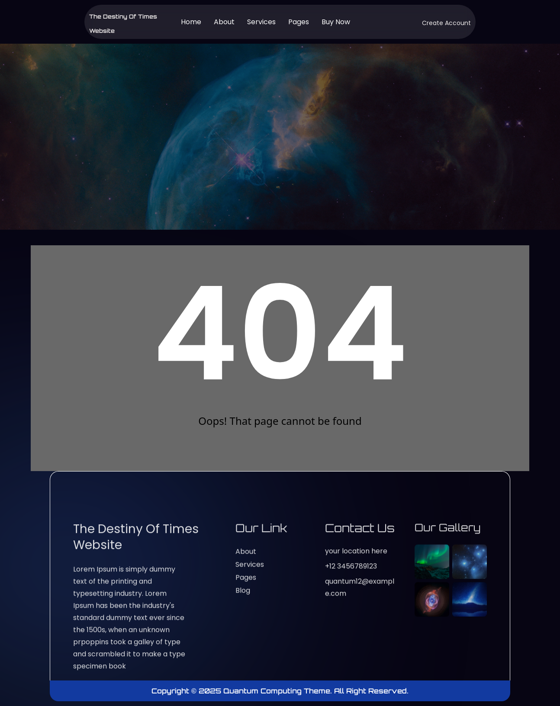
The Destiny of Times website (136, 664)
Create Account (446, 23)
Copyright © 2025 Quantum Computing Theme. (242, 691)
